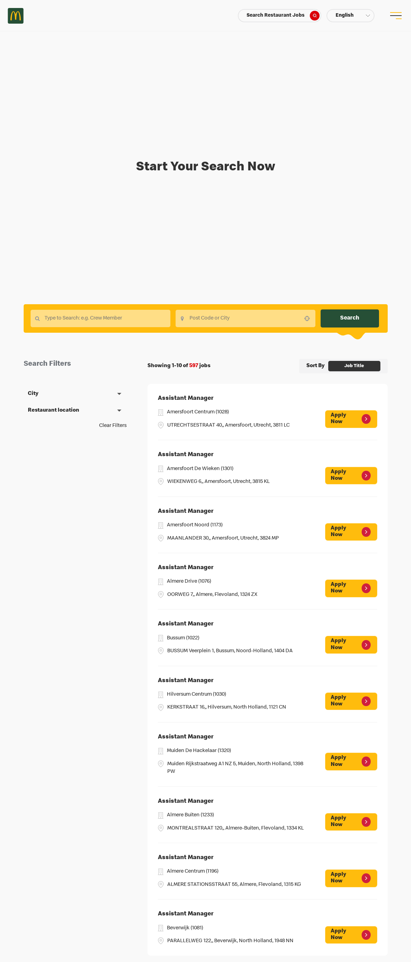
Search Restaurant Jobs (283, 16)
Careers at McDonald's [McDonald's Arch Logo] (15, 16)
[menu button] (395, 15)
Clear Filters (113, 426)
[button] (350, 15)
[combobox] (245, 318)
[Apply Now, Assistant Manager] (351, 419)
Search (349, 318)
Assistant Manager (185, 399)
